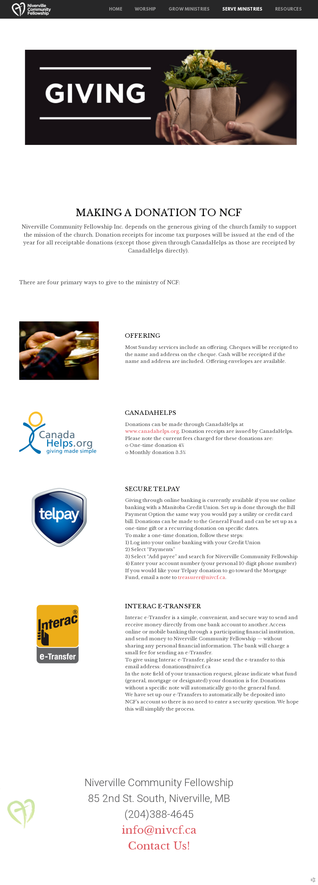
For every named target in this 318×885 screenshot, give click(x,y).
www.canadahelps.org (152, 431)
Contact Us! (159, 845)
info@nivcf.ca (159, 829)
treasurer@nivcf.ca (201, 577)
